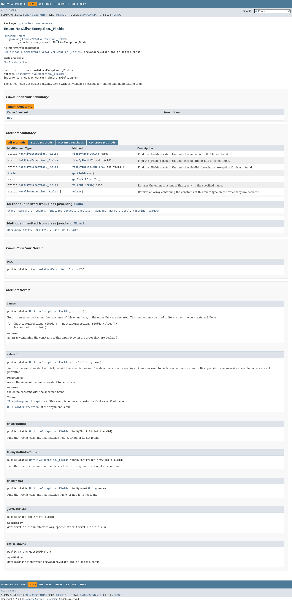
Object (79, 223)
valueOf (77, 185)
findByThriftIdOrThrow (88, 166)
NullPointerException (23, 407)
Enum (19, 73)
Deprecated (61, 4)
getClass (13, 229)
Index (74, 4)
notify (27, 229)
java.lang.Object (14, 35)
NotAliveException (16, 62)
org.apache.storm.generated (35, 23)
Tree (49, 4)
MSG (9, 117)
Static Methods (42, 142)
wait (56, 229)
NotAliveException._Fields (48, 39)
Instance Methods (71, 142)
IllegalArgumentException (26, 401)
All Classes (8, 10)
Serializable (13, 51)
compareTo (25, 210)
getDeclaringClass (77, 210)
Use (41, 4)
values (77, 191)
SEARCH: (248, 11)
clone (11, 210)
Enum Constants (35, 15)
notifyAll (43, 229)
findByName (80, 153)
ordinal (124, 210)
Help (83, 4)
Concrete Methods (102, 142)
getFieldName (81, 173)
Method (61, 15)
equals (40, 210)
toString (139, 210)
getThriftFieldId (84, 179)
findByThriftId (83, 160)
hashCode (100, 210)
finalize (54, 210)
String (94, 153)
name (112, 210)
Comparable (32, 51)
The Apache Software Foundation (40, 599)
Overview (7, 4)
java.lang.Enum (19, 39)
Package (20, 4)
